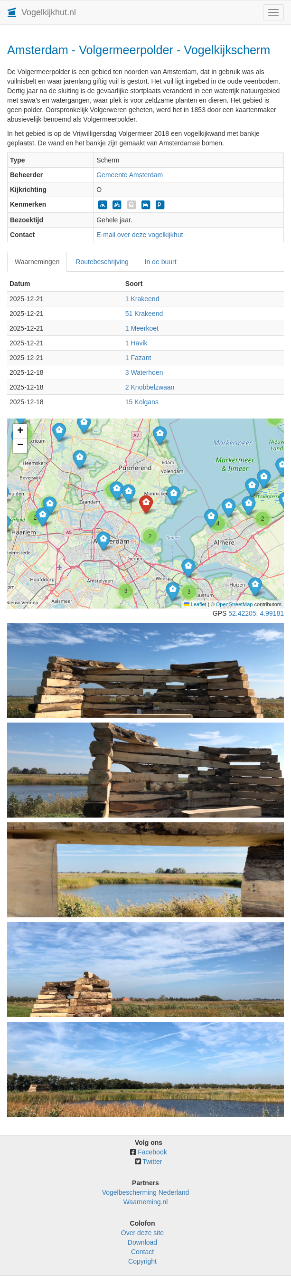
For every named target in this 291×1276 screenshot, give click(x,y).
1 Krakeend (142, 299)
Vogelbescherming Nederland (145, 1192)
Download (142, 1242)
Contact (142, 1252)
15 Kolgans (142, 402)
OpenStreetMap (234, 604)
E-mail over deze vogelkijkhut (139, 234)
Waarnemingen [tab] (37, 262)
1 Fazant (138, 358)
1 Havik (136, 343)
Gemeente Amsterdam (129, 175)
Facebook (152, 1152)
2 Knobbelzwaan (150, 387)
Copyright (142, 1261)
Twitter (152, 1161)
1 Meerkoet (142, 328)
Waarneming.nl (145, 1202)
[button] (255, 586)
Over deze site (142, 1233)
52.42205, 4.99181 (256, 613)
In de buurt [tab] (161, 262)
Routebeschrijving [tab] (101, 262)
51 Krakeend (144, 313)
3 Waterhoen (144, 372)
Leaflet (195, 604)
